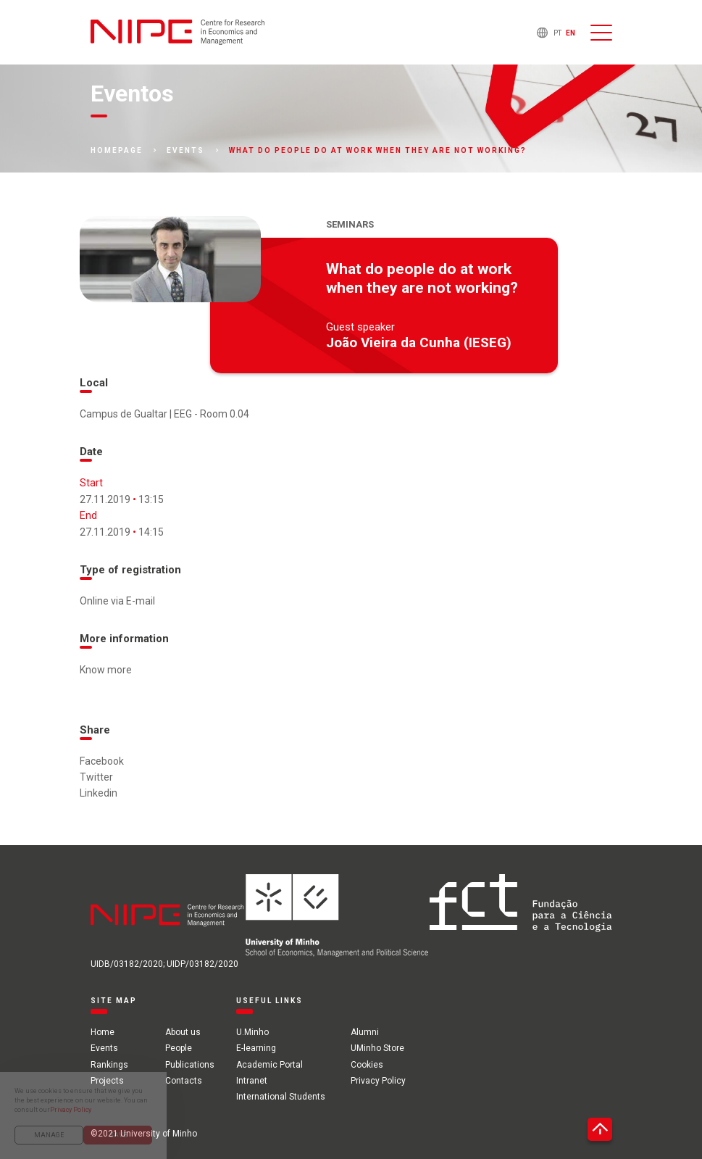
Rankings (109, 1065)
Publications (189, 1065)
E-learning (256, 1048)
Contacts (183, 1081)
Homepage (117, 150)
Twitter (96, 777)
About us (183, 1032)
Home (102, 1032)
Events (185, 150)
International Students (280, 1097)
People (178, 1048)
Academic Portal (269, 1065)
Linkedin (98, 793)
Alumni (365, 1032)
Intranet (251, 1081)
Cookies (367, 1065)
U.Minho (252, 1032)
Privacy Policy (378, 1081)
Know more (106, 670)
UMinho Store (377, 1048)
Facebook (102, 761)
